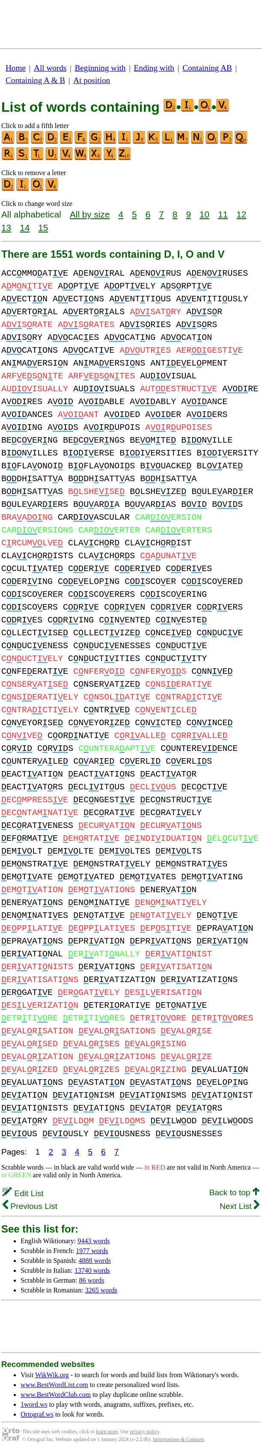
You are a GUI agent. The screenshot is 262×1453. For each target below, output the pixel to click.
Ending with (154, 67)
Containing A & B (35, 80)
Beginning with (100, 67)
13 (6, 227)
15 (43, 227)
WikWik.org (52, 1375)
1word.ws (34, 1404)
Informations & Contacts (178, 1439)
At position (91, 80)
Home (16, 67)
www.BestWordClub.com (56, 1394)
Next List (239, 1206)
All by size (90, 214)
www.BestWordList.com (54, 1384)
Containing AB (207, 67)
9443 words (93, 1241)
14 (25, 227)
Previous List (30, 1206)
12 (241, 214)
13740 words (92, 1270)
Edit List (23, 1193)
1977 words (92, 1250)
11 (223, 214)
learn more (107, 1432)
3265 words (101, 1290)
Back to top (234, 1192)
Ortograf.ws (37, 1414)
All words (50, 67)
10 (204, 214)
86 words (91, 1280)
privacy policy (144, 1432)
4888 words (95, 1260)
